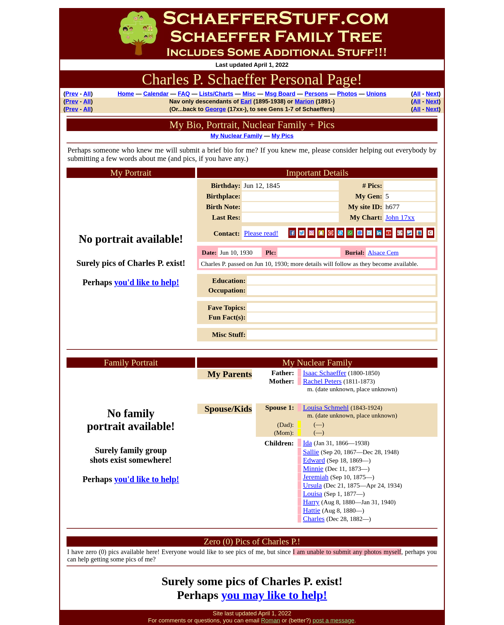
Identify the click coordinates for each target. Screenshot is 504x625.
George (215, 109)
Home (126, 93)
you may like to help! (274, 595)
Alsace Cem (383, 252)
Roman (270, 620)
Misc (249, 93)
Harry (311, 502)
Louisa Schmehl (326, 407)
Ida (307, 443)
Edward (314, 460)
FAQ (184, 93)
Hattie (311, 510)
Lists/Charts (216, 93)
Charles (314, 519)
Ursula (312, 485)
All (87, 93)
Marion (304, 101)
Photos (347, 93)
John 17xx (400, 217)
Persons (316, 93)
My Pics (283, 135)
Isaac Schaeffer (324, 373)
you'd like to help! (146, 282)
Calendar (156, 93)
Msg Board (280, 93)
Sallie (311, 452)
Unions (376, 93)
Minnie (313, 468)
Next (432, 93)
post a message (334, 620)
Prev (71, 93)
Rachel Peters (322, 381)
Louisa (312, 493)
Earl (246, 101)
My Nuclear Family (237, 135)
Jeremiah (315, 477)
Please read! (261, 233)
